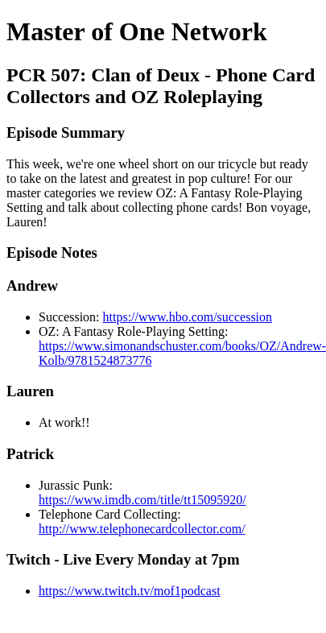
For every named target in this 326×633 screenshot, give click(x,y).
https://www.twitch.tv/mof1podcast (130, 591)
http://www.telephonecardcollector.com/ (142, 529)
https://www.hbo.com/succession (188, 317)
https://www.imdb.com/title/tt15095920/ (142, 500)
